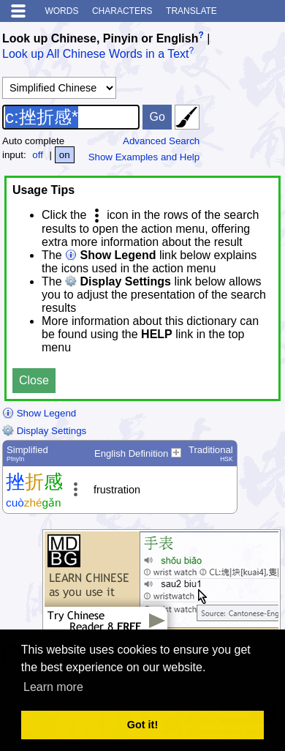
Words (61, 11)
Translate (191, 11)
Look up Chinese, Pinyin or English (100, 38)
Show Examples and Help (144, 157)
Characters (122, 11)
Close (34, 380)
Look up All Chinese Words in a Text (95, 54)
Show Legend (39, 413)
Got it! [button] (142, 725)
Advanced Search (161, 140)
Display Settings (44, 430)
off (37, 154)
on (64, 154)
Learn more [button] (53, 687)
